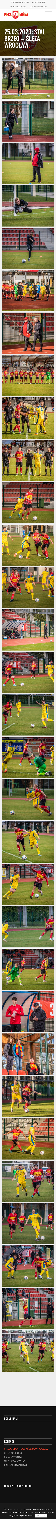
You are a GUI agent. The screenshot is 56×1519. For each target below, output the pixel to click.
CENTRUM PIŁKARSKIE (38, 7)
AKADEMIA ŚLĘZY (39, 2)
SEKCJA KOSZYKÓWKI (20, 2)
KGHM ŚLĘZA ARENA (18, 7)
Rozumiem (41, 1516)
